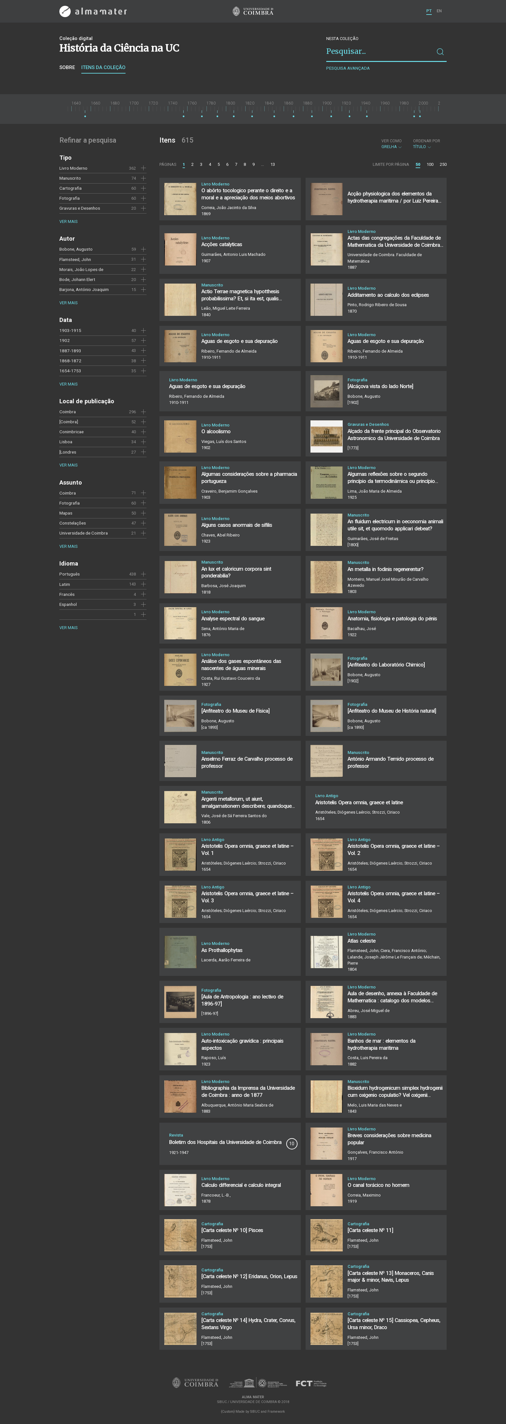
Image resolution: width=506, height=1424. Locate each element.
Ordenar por (426, 141)
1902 (64, 340)
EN (439, 10)
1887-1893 (70, 350)
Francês (67, 594)
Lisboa (65, 441)
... (262, 164)
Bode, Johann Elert (77, 279)
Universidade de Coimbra (83, 533)
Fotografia (69, 198)
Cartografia (70, 188)
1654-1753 (70, 370)
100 (430, 164)
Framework (276, 1411)
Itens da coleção (103, 67)
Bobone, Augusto (76, 249)
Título (426, 143)
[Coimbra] (68, 421)
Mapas (65, 513)
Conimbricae (71, 431)
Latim (64, 584)
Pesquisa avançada (348, 68)
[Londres (67, 452)
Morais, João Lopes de (81, 269)
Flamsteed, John (75, 259)
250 (443, 164)
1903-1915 (70, 330)
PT (429, 10)
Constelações (72, 523)
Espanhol (68, 604)
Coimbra (67, 411)
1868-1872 (70, 360)
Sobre (67, 67)
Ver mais (68, 221)
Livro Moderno (73, 168)
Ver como (391, 141)
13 (272, 164)
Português (69, 574)
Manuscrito (70, 178)
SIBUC (255, 1411)
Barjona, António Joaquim (84, 289)
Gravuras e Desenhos (79, 208)
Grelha (391, 143)
